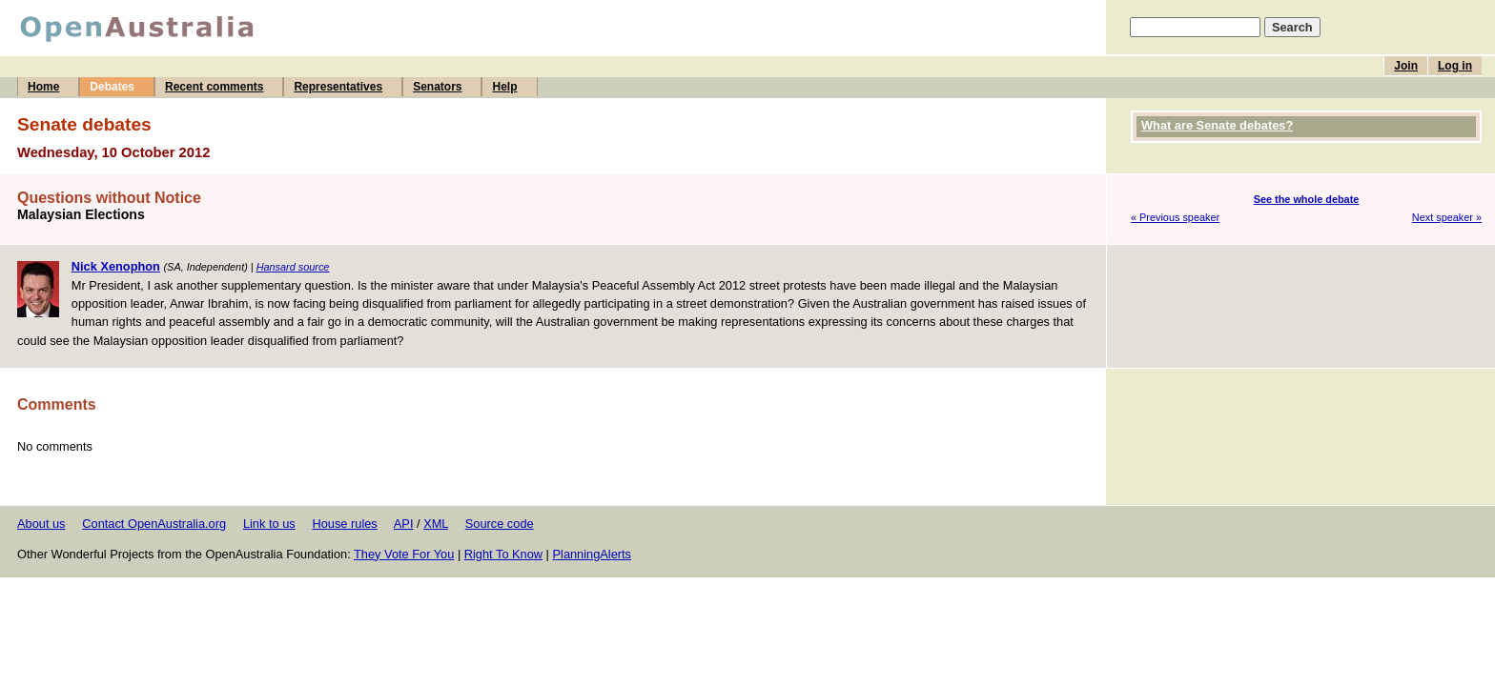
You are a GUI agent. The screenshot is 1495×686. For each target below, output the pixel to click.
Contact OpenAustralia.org (154, 523)
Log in (1455, 65)
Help (504, 86)
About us (41, 523)
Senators (437, 86)
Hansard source (293, 266)
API (404, 523)
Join (1406, 65)
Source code (499, 523)
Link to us (269, 523)
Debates (112, 86)
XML (435, 523)
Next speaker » (1447, 217)
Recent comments (214, 86)
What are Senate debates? (1217, 125)
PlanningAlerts (592, 554)
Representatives (338, 86)
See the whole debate (1307, 199)
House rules (344, 523)
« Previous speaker (1175, 217)
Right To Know (503, 554)
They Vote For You (404, 554)
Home (43, 86)
